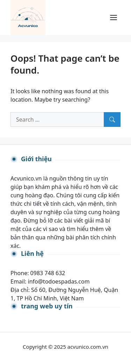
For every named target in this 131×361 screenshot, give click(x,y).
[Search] (112, 119)
